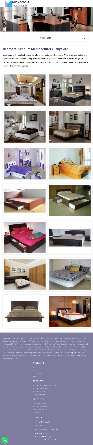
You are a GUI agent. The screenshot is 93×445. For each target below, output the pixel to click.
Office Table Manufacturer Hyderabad (72, 338)
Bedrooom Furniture (40, 410)
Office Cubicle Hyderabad (46, 356)
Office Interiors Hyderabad (66, 356)
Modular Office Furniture (41, 388)
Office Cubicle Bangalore (63, 353)
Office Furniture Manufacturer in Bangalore (27, 344)
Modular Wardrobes (40, 407)
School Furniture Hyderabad (59, 341)
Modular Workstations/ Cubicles (44, 385)
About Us (36, 370)
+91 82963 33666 (42, 422)
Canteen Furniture (39, 404)
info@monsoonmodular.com (46, 429)
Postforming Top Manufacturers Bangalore (38, 353)
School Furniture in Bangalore (67, 350)
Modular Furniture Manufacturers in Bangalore (39, 350)
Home (35, 367)
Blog (34, 376)
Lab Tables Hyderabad (50, 338)
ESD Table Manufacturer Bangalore (56, 344)
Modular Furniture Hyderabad (13, 338)
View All (36, 413)
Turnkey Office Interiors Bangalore (23, 356)
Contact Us (37, 373)
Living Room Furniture (40, 395)
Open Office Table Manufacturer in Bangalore (27, 347)
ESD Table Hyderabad (33, 338)
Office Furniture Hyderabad (38, 341)
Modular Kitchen (39, 391)
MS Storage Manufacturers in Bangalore (59, 347)
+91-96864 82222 (42, 425)
